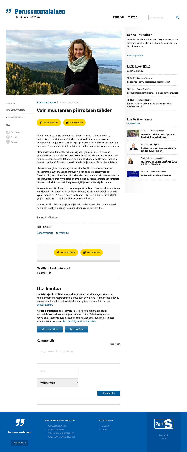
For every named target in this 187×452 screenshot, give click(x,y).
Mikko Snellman (157, 131)
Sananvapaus (45, 232)
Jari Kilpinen (155, 144)
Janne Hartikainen (158, 172)
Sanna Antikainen (46, 102)
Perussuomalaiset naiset (61, 433)
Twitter (164, 438)
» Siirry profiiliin (135, 55)
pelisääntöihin (44, 304)
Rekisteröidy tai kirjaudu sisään (79, 321)
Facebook (163, 435)
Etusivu (118, 17)
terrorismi (62, 232)
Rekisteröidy (76, 329)
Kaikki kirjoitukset (16, 117)
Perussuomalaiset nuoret (61, 437)
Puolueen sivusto (57, 426)
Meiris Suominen (157, 158)
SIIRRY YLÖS (18, 443)
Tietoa (132, 17)
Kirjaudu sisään (50, 329)
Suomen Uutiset (56, 429)
